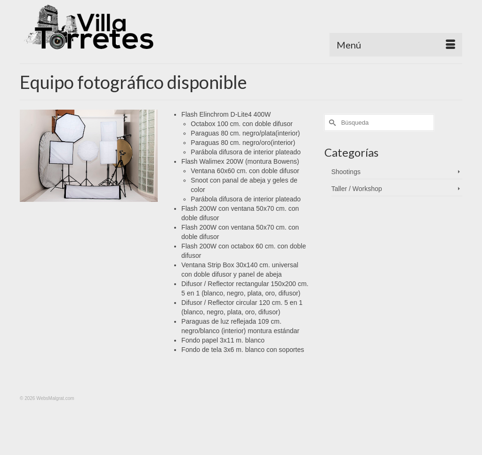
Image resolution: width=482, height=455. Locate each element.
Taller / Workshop (356, 188)
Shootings (346, 172)
